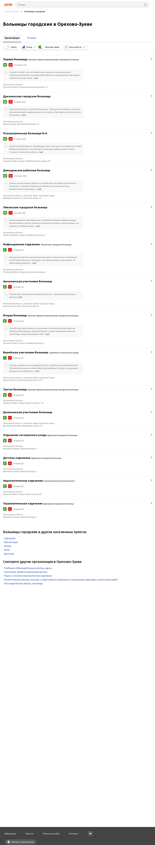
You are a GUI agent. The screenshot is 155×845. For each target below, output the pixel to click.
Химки (7, 546)
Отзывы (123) (20, 65)
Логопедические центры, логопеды (23, 583)
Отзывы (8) (18, 321)
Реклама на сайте (51, 833)
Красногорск (11, 542)
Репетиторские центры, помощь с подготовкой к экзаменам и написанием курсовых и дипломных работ (61, 579)
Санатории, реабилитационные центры (25, 572)
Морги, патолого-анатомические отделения (28, 576)
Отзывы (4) (18, 287)
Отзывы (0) (18, 395)
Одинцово (10, 538)
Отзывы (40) (20, 213)
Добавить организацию (22, 842)
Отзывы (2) (18, 250)
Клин (7, 550)
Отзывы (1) (18, 358)
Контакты (73, 833)
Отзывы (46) (20, 139)
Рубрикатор (10, 833)
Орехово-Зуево (12, 11)
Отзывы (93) (20, 102)
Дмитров (9, 554)
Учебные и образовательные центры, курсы (28, 568)
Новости (29, 833)
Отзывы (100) (20, 176)
